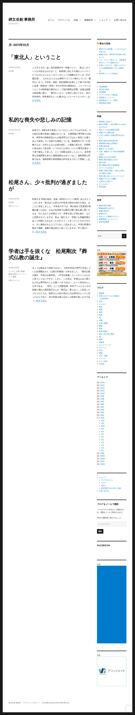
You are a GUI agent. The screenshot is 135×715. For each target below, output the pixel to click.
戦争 (100, 315)
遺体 (100, 339)
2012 (102, 415)
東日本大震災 (104, 89)
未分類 (11, 71)
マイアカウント (107, 480)
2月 (102, 448)
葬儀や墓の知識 (105, 205)
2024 (102, 382)
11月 (102, 423)
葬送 (100, 328)
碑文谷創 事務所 (22, 19)
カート (103, 483)
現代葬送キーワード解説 (108, 100)
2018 (102, 399)
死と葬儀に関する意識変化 (109, 165)
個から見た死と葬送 (106, 334)
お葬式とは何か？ (106, 181)
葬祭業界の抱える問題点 (108, 143)
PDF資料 (102, 187)
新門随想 (102, 92)
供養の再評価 (104, 146)
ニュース (102, 358)
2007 (102, 461)
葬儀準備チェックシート (108, 219)
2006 (102, 464)
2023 (102, 385)
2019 (102, 396)
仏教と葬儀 (20, 271)
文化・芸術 (103, 356)
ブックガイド (104, 184)
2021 (102, 391)
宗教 (100, 320)
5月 (102, 440)
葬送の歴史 (13, 274)
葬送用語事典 (104, 222)
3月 (102, 445)
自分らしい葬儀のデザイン (109, 216)
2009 (102, 456)
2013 (102, 412)
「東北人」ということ (35, 57)
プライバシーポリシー (31, 703)
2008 (102, 459)
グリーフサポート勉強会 (108, 95)
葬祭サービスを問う (106, 149)
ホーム (51, 20)
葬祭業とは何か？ (106, 122)
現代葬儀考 (103, 87)
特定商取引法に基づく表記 (111, 488)
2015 (102, 407)
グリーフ (102, 347)
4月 (102, 442)
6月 (102, 437)
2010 (102, 453)
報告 (100, 307)
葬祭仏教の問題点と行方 (108, 160)
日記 (100, 301)
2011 (102, 418)
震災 (100, 312)
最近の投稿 (104, 43)
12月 (103, 421)
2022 (102, 388)
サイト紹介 (103, 361)
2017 (102, 401)
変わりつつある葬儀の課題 (109, 130)
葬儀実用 (88, 20)
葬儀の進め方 (104, 211)
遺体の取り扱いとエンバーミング (111, 176)
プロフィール (64, 20)
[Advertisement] (112, 605)
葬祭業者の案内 (105, 103)
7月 (102, 434)
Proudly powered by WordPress (55, 703)
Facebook (103, 545)
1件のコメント (14, 206)
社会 (100, 350)
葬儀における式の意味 (107, 157)
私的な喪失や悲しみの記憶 (40, 120)
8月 (102, 431)
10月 (103, 426)
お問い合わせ (120, 20)
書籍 (14, 277)
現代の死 (102, 162)
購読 (100, 531)
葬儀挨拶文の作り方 (106, 208)
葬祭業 (101, 293)
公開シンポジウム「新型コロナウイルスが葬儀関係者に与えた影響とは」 (112, 68)
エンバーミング (105, 345)
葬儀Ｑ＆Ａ (103, 214)
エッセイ (12, 271)
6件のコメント (14, 280)
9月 (102, 429)
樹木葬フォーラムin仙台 (108, 73)
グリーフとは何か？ (106, 168)
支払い (103, 485)
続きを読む (41, 231)
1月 (102, 450)
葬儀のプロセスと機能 (107, 179)
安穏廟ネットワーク (106, 97)
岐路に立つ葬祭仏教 (106, 132)
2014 (102, 410)
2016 (102, 404)
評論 (76, 20)
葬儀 (100, 326)
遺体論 (101, 342)
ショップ (103, 20)
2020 (102, 393)
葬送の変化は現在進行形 (108, 141)
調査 (100, 309)
